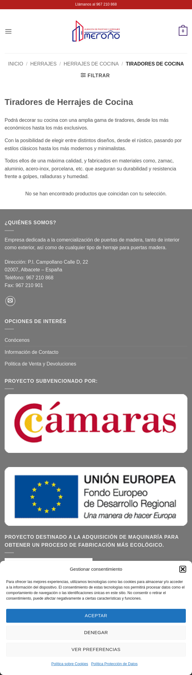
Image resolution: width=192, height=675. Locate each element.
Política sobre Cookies (69, 664)
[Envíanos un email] (10, 301)
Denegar (96, 632)
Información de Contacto (31, 352)
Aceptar (96, 615)
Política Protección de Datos (114, 664)
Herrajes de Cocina (91, 63)
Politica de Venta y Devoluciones (40, 363)
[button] (183, 569)
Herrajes (43, 63)
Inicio (15, 63)
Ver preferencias (96, 649)
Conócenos (17, 340)
